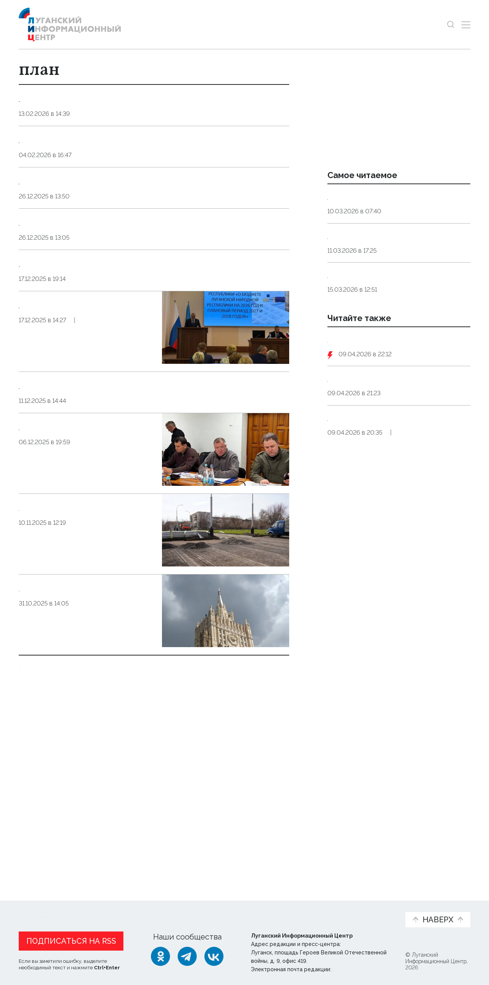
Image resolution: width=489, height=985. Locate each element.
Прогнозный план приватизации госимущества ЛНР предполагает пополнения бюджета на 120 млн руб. (86, 459)
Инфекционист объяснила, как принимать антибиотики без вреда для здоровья (393, 266)
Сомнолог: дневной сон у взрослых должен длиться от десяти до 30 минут (394, 206)
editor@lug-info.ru (359, 967)
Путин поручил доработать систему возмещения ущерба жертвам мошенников (396, 507)
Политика (89, 814)
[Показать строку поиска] (450, 24)
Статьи (68, 906)
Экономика (90, 499)
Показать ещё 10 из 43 (60, 839)
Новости (32, 906)
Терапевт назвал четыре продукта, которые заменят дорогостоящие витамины (394, 324)
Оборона (412, 423)
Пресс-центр (317, 910)
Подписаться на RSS (71, 939)
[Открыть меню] (466, 24)
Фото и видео (264, 910)
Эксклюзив (130, 499)
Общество (89, 733)
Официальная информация (112, 910)
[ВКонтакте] (213, 954)
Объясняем (375, 906)
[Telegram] (187, 954)
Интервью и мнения (201, 910)
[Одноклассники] (160, 954)
